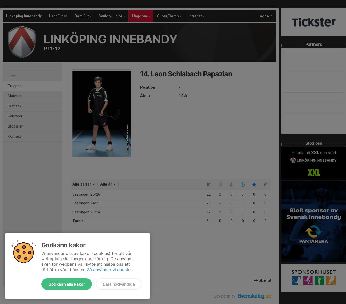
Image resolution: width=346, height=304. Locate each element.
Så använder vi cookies (109, 269)
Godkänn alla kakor (66, 284)
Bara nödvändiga (119, 284)
